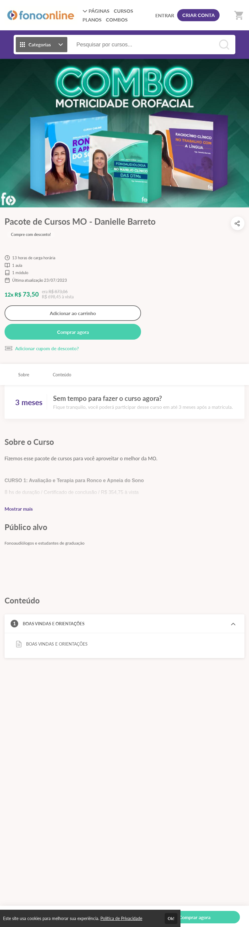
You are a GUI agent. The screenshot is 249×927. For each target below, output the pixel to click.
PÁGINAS (95, 11)
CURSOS (123, 11)
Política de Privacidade (121, 918)
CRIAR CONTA (198, 15)
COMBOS (117, 19)
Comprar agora (73, 332)
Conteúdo (62, 374)
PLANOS (92, 19)
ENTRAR (164, 15)
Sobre (23, 374)
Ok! (171, 918)
